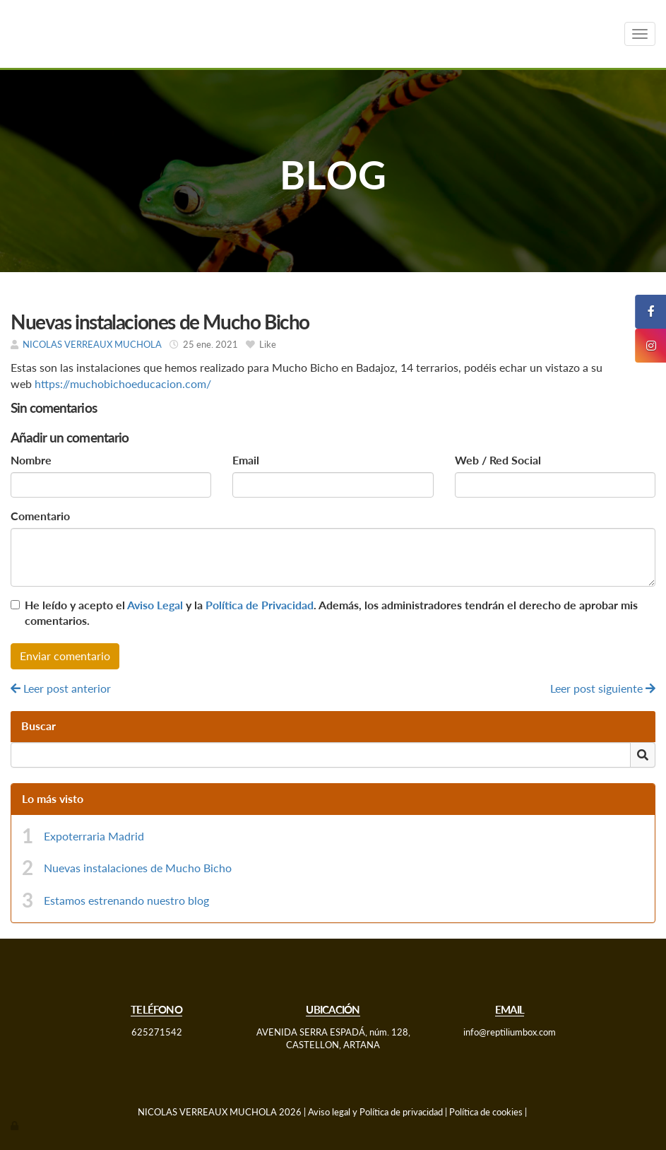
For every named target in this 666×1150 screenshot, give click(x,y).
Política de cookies (486, 1111)
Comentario (40, 515)
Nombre (31, 460)
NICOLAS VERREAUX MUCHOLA (93, 344)
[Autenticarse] (15, 1125)
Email (245, 460)
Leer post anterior (61, 688)
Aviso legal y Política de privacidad (375, 1111)
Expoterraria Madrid (94, 836)
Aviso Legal (155, 604)
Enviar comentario (65, 655)
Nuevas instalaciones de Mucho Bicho (138, 867)
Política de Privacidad (260, 604)
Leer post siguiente (602, 688)
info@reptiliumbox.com (509, 1032)
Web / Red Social (498, 460)
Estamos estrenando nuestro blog (126, 900)
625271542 (156, 1032)
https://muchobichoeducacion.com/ (124, 383)
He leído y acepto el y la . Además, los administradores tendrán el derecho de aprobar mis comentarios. (331, 613)
